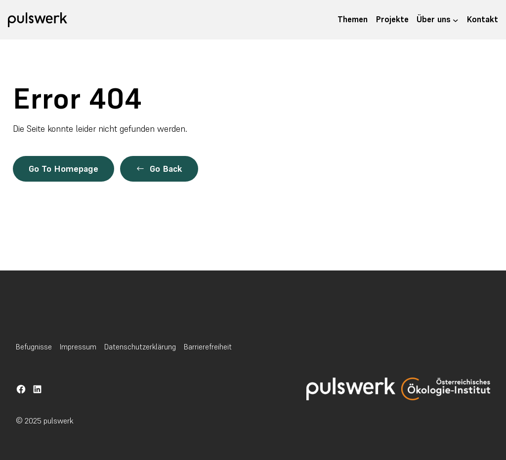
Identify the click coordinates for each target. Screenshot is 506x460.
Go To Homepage (63, 168)
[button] (159, 168)
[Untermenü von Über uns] (456, 20)
